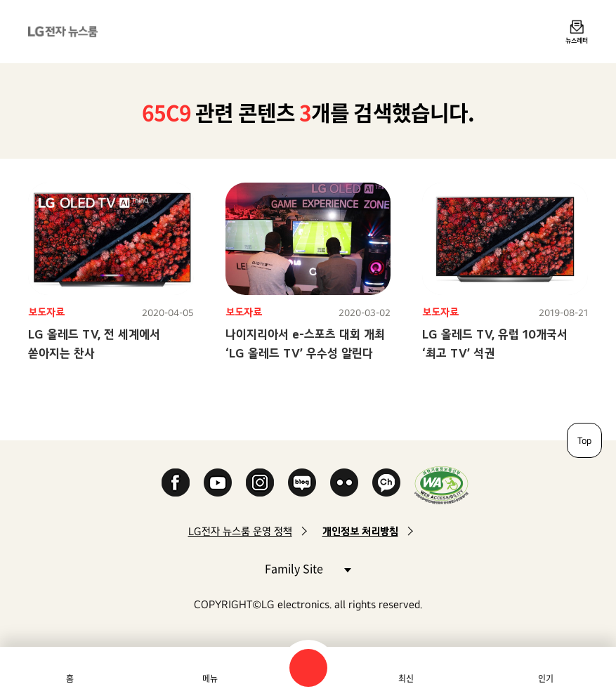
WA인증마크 (441, 485)
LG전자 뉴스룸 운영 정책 (240, 531)
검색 (308, 668)
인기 (545, 678)
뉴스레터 (576, 40)
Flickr (344, 482)
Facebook (176, 482)
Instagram (260, 482)
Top (584, 440)
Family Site (307, 568)
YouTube (218, 482)
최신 (406, 678)
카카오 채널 (386, 482)
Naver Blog (302, 482)
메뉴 (210, 678)
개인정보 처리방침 (360, 531)
